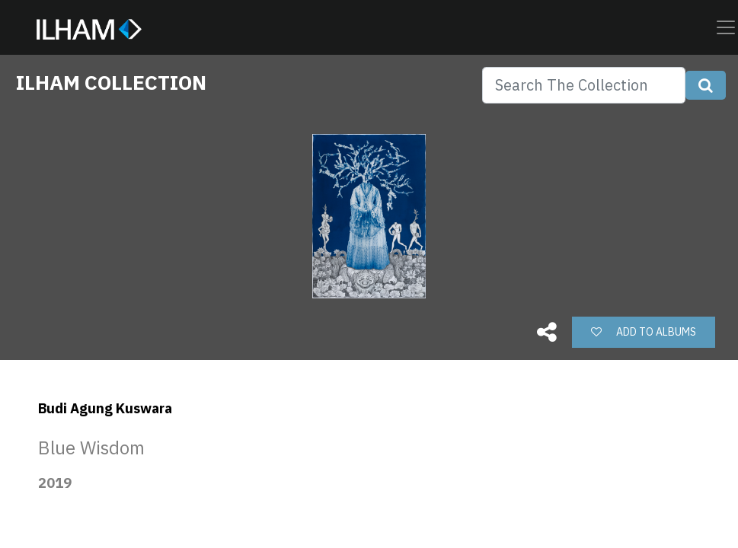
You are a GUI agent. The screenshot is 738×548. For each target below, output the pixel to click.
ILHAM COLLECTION (111, 82)
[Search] (583, 85)
